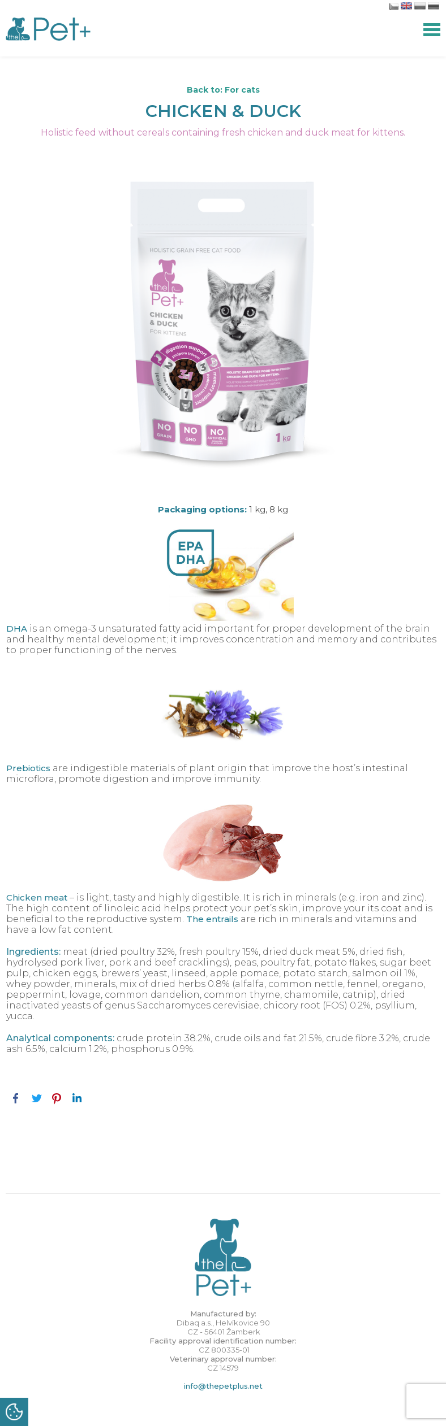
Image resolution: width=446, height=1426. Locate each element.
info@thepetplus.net (223, 1385)
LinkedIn (77, 1098)
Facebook (16, 1098)
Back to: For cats (223, 90)
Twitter (36, 1098)
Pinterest (57, 1098)
